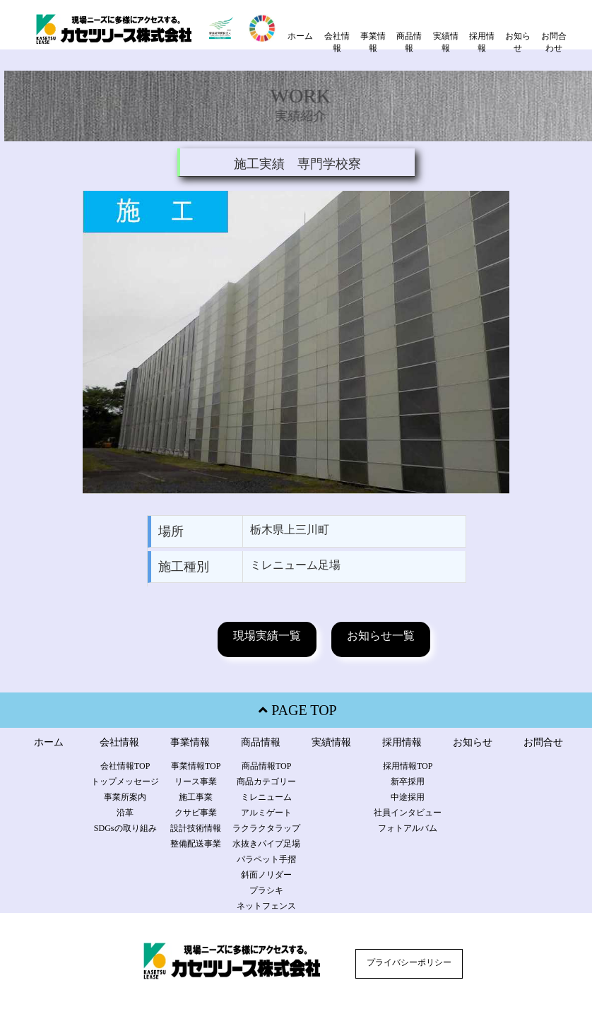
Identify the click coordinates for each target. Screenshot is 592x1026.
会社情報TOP (125, 766)
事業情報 (373, 42)
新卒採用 (408, 781)
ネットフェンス (266, 906)
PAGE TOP (295, 710)
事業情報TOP (195, 766)
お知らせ (518, 42)
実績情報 (445, 42)
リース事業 (195, 781)
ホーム (300, 36)
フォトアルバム (407, 828)
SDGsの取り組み (125, 828)
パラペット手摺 (266, 859)
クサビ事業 (195, 813)
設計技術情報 (195, 828)
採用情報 (482, 42)
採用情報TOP (407, 766)
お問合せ (543, 742)
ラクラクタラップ (266, 828)
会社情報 (337, 42)
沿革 (125, 813)
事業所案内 (125, 797)
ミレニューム (266, 797)
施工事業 (196, 797)
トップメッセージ (125, 781)
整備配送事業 (195, 844)
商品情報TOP (266, 766)
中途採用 (408, 797)
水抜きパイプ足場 (266, 844)
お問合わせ (554, 42)
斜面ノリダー (266, 875)
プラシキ (266, 890)
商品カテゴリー (266, 781)
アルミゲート (266, 813)
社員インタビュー (408, 813)
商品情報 (409, 42)
